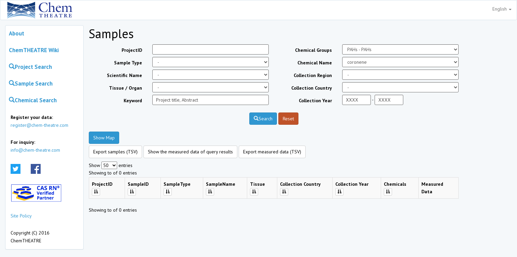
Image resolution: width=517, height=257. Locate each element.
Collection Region (313, 75)
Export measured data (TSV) (272, 152)
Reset (288, 119)
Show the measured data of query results (190, 152)
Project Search (30, 67)
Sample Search (31, 83)
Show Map (104, 138)
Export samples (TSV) (115, 152)
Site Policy (21, 216)
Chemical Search (33, 100)
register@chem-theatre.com (39, 125)
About (16, 33)
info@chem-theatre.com (35, 150)
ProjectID (132, 50)
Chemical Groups (313, 50)
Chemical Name (314, 63)
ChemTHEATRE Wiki (34, 50)
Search (263, 119)
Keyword (133, 100)
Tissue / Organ (125, 88)
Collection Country (311, 88)
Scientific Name (124, 75)
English (502, 9)
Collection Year (315, 100)
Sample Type (128, 63)
